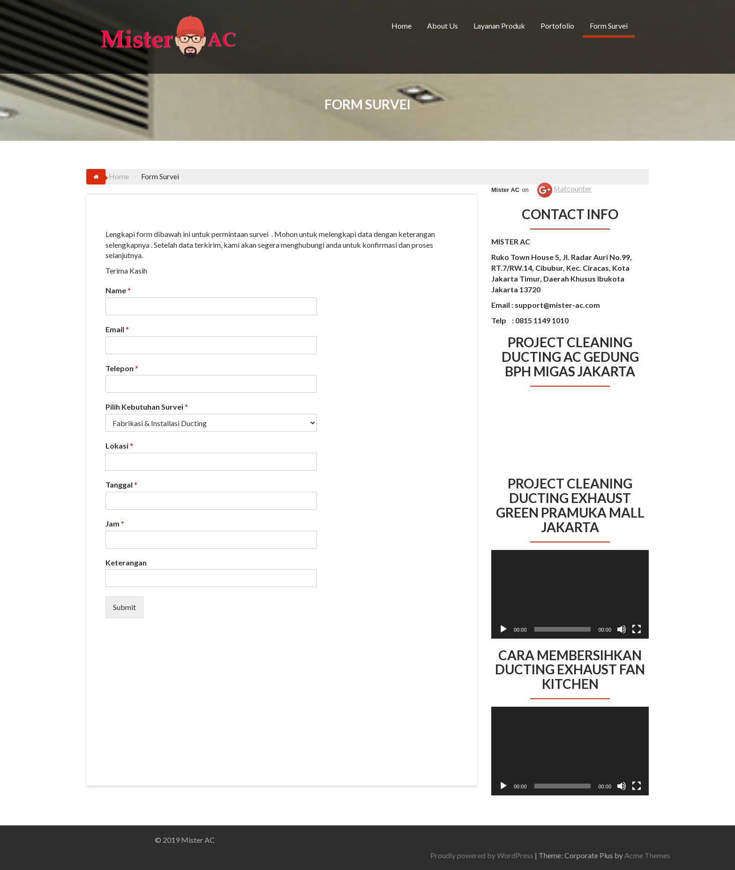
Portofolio (557, 25)
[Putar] (503, 629)
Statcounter (573, 188)
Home (401, 25)
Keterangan (126, 562)
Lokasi (119, 445)
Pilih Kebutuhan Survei (146, 406)
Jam (114, 523)
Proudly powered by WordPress (595, 855)
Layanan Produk (499, 25)
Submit (124, 607)
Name (118, 290)
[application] (570, 594)
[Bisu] (621, 629)
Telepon (121, 368)
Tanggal (121, 484)
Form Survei (609, 25)
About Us (442, 25)
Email (117, 329)
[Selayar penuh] (636, 629)
